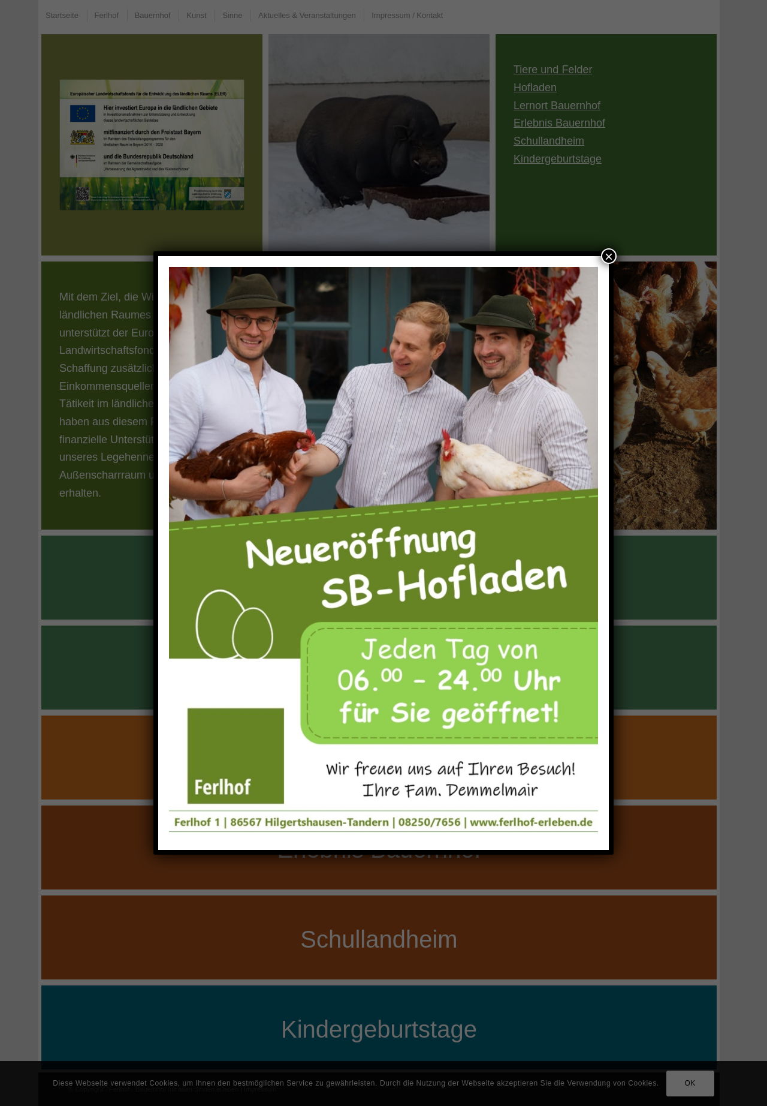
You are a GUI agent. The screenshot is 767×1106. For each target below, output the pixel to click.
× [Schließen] (609, 256)
